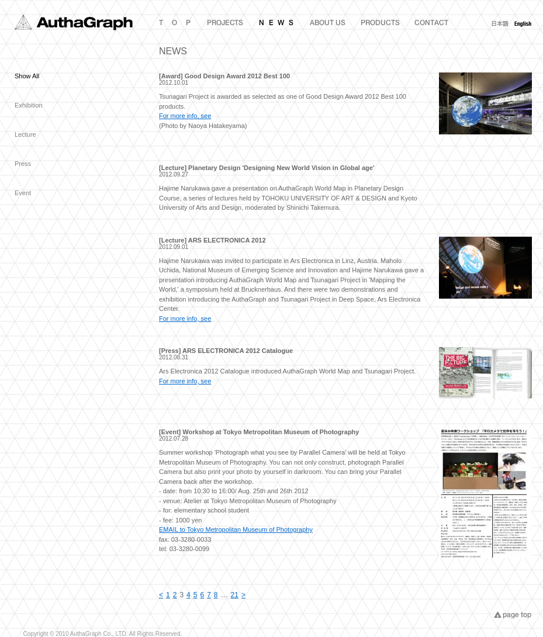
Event (23, 192)
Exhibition (29, 105)
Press (23, 163)
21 (234, 595)
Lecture (25, 134)
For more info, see (185, 115)
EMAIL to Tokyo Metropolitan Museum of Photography (236, 529)
